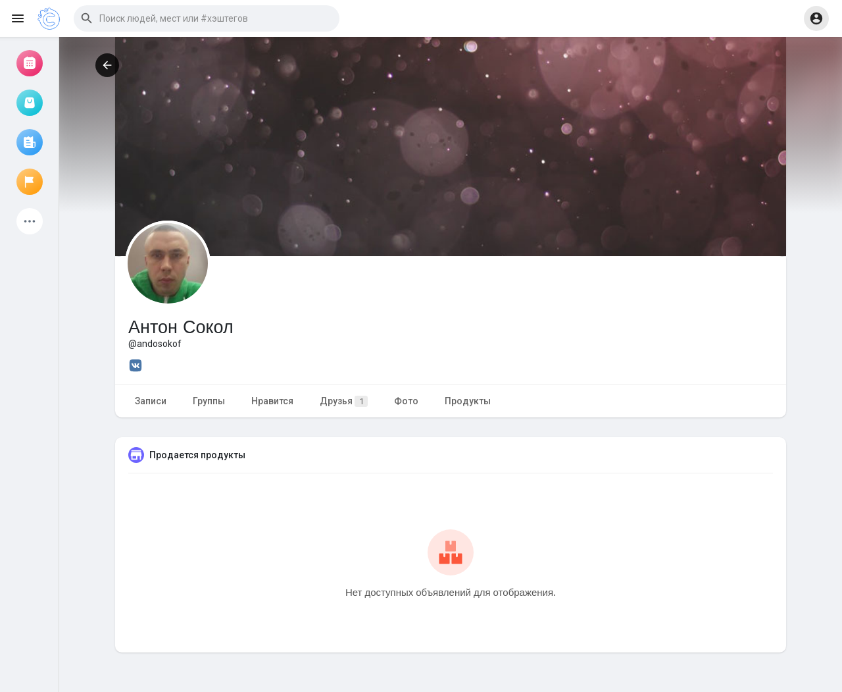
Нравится (272, 401)
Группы (209, 401)
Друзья (344, 401)
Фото (406, 401)
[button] (206, 18)
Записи (150, 401)
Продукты (468, 401)
